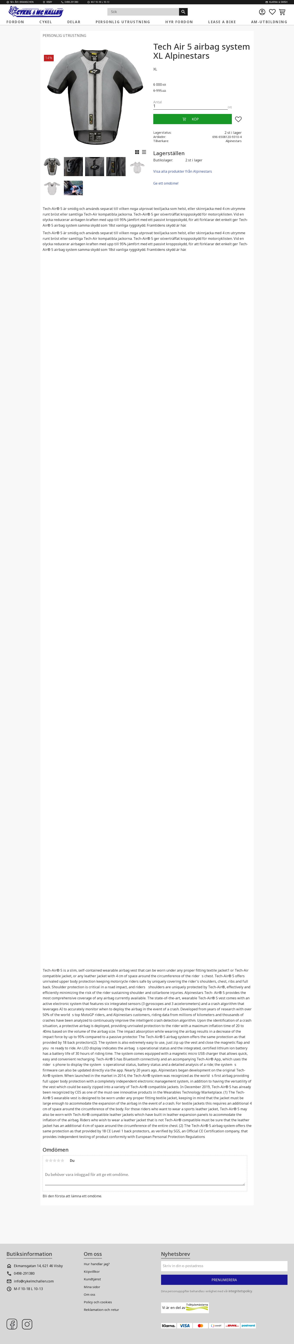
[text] (202, 84)
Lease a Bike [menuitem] (222, 21)
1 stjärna (47, 1160)
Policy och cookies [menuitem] (98, 1302)
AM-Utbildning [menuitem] (269, 21)
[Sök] (183, 12)
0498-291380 (24, 1273)
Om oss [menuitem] (89, 1294)
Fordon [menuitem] (15, 21)
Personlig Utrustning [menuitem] (123, 21)
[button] (272, 12)
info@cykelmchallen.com (34, 1281)
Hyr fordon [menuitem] (179, 21)
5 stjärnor (63, 1160)
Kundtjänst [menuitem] (92, 1279)
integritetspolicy (240, 1291)
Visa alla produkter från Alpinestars (182, 171)
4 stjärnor (59, 1160)
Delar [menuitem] (74, 21)
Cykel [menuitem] (45, 21)
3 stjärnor (55, 1160)
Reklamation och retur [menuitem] (101, 1309)
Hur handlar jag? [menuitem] (97, 1264)
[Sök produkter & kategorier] (143, 12)
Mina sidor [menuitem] (92, 1287)
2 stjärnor (51, 1160)
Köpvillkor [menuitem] (92, 1271)
